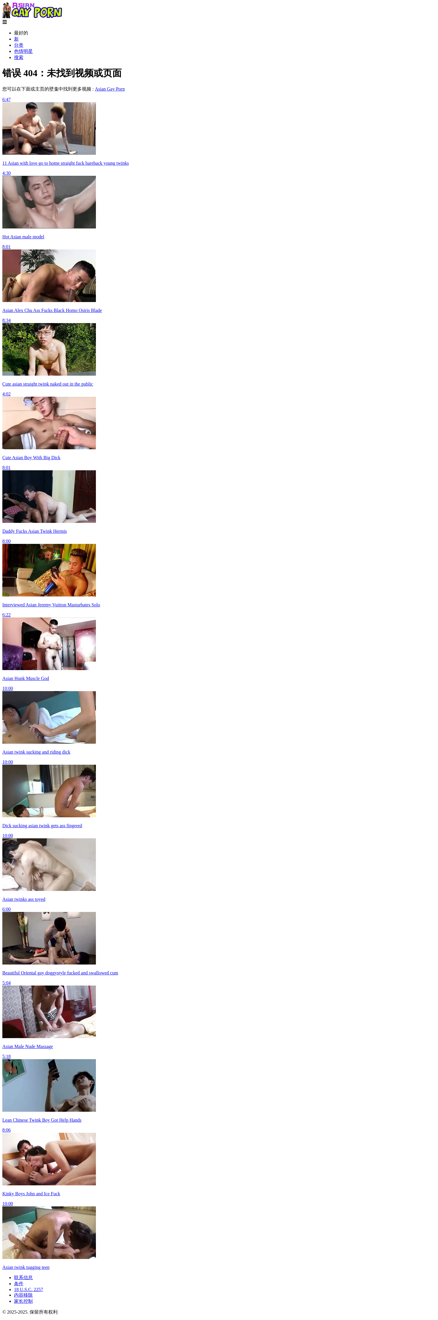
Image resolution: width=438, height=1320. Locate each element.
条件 (18, 1283)
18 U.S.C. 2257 (28, 1289)
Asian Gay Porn (110, 88)
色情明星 (23, 51)
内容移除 (23, 1295)
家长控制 (23, 1301)
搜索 (18, 57)
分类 (18, 45)
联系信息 (23, 1277)
